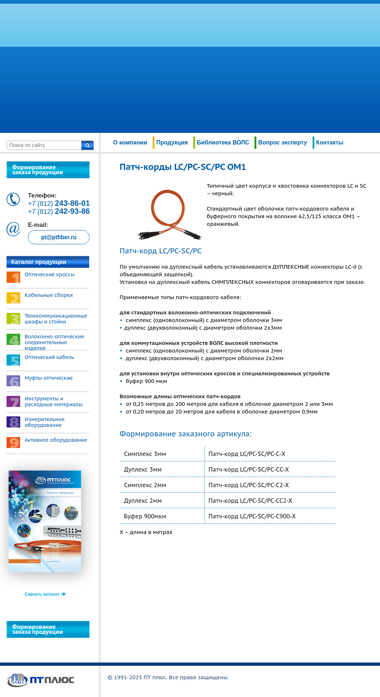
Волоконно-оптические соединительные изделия (54, 342)
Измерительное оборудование (45, 422)
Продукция (172, 142)
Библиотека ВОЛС (223, 142)
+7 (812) (59, 203)
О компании (130, 142)
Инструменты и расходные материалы (54, 401)
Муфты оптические (49, 378)
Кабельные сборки (49, 295)
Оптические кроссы (50, 274)
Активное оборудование (56, 440)
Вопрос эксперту (282, 142)
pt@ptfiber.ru (59, 237)
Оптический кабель (49, 357)
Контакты (329, 142)
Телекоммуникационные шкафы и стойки (56, 319)
